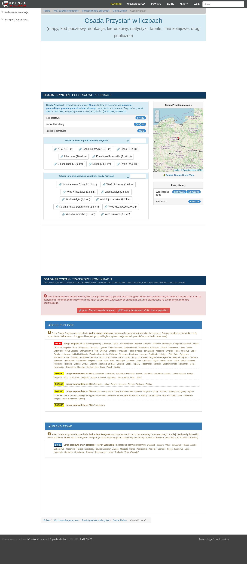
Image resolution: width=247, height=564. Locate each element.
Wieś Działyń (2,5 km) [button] (115, 191)
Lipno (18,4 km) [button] (127, 149)
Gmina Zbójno (119, 11)
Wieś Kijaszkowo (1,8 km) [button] (79, 191)
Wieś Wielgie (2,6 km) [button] (76, 199)
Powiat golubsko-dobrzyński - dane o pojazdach (143, 309)
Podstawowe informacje (16, 12)
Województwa (136, 4)
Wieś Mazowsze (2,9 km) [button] (120, 206)
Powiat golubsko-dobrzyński (95, 11)
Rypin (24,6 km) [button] (127, 164)
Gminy (170, 4)
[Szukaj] (223, 4)
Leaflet (176, 170)
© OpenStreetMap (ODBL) (192, 170)
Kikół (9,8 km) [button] (63, 149)
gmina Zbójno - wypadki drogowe (97, 309)
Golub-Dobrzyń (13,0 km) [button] (95, 149)
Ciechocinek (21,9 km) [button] (68, 164)
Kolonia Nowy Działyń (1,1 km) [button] (78, 184)
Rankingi (116, 4)
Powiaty (156, 4)
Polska (46, 11)
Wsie (197, 4)
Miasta (184, 4)
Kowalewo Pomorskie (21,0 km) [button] (112, 156)
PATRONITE (86, 537)
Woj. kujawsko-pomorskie (66, 11)
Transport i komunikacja (16, 19)
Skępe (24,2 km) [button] (99, 164)
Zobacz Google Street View (180, 175)
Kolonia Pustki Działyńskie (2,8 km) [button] (77, 206)
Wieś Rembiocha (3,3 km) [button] (78, 214)
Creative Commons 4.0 (39, 537)
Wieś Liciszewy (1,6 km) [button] (118, 184)
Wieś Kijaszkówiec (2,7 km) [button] (113, 199)
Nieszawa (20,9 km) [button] (73, 156)
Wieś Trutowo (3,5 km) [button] (115, 214)
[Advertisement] (226, 64)
